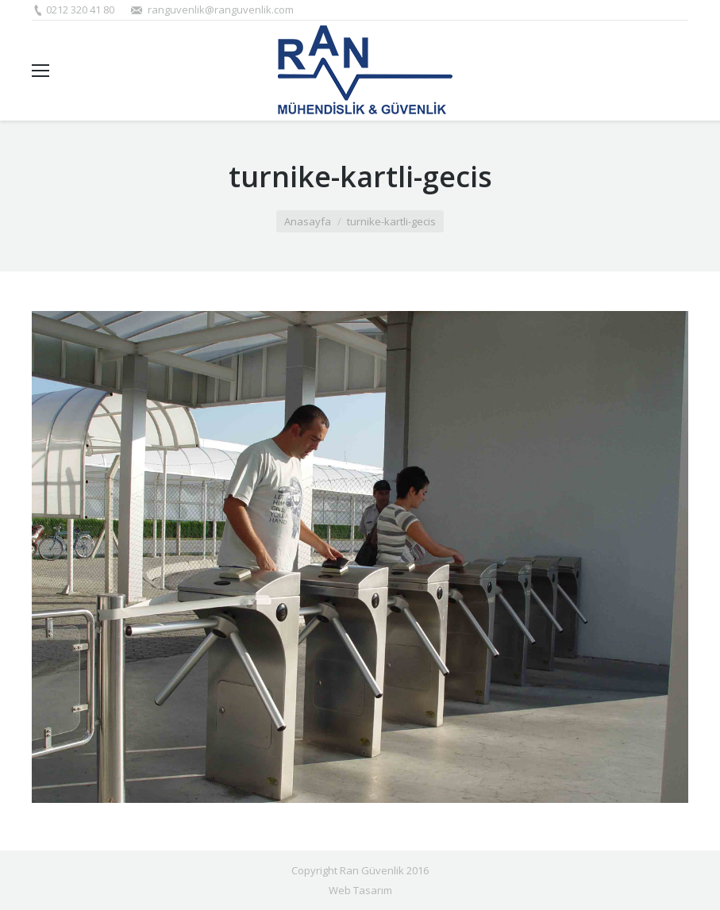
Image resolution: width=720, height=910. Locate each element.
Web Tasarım (360, 890)
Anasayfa (307, 221)
